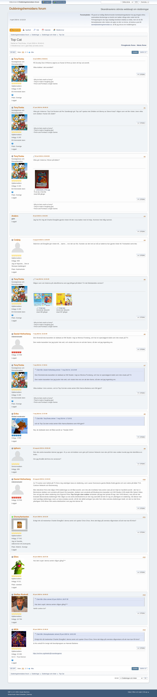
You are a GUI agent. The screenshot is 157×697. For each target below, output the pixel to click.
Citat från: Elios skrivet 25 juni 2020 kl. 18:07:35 (52, 599)
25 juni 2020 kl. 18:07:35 (40, 556)
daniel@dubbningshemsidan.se (101, 25)
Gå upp (12, 668)
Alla (32, 52)
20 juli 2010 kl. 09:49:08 (42, 156)
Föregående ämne (128, 45)
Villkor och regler (137, 692)
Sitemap (29, 694)
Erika (16, 414)
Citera (141, 74)
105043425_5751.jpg (42, 190)
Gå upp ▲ (146, 692)
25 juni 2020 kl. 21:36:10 (40, 629)
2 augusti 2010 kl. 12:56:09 (41, 240)
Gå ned (12, 52)
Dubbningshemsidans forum (27, 8)
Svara (135, 52)
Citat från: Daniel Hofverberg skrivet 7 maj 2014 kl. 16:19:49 (57, 370)
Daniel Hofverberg (22, 334)
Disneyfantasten (21, 517)
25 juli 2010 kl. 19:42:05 (40, 216)
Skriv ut (143, 52)
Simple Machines (24, 692)
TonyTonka (19, 59)
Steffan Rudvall (21, 594)
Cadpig (17, 240)
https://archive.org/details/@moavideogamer (47, 653)
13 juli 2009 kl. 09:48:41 (40, 59)
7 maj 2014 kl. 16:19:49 (40, 334)
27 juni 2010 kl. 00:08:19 (40, 107)
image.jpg (40, 308)
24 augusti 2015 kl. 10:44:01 (41, 479)
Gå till (116, 678)
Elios (16, 557)
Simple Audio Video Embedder (17, 694)
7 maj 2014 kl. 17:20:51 (40, 365)
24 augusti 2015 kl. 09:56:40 (41, 448)
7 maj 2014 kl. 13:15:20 (42, 279)
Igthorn (17, 448)
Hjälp (129, 692)
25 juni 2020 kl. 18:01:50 (40, 516)
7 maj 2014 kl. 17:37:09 (40, 413)
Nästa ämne (141, 45)
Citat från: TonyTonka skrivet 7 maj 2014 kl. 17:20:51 (54, 418)
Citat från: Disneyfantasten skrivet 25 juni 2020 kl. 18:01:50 (56, 634)
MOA (16, 629)
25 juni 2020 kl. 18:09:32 (40, 594)
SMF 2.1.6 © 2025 (13, 692)
